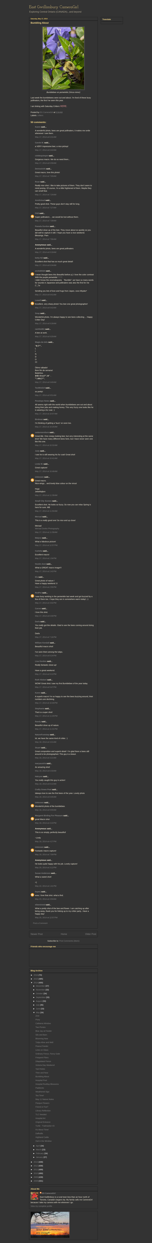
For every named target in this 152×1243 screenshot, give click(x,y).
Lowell (38, 300)
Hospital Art (40, 1118)
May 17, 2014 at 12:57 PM (46, 545)
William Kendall (42, 643)
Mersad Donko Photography (47, 528)
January (39, 1157)
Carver (38, 608)
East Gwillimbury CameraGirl (53, 7)
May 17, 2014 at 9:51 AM (45, 395)
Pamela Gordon (42, 226)
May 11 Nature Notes (44, 1099)
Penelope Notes (42, 401)
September (41, 997)
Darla (37, 621)
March (39, 1150)
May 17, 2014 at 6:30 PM (45, 616)
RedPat (38, 593)
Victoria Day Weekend (45, 1065)
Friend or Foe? (41, 1107)
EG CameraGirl (49, 1193)
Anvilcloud (40, 200)
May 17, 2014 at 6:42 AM (45, 150)
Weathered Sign (42, 1092)
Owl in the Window (43, 1141)
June (38, 1009)
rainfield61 (40, 329)
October (39, 993)
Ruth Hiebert (41, 680)
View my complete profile (41, 1206)
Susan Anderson (42, 873)
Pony (37, 1020)
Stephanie (39, 708)
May (38, 1012)
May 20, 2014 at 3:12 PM (45, 867)
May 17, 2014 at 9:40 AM (45, 382)
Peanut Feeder (41, 1046)
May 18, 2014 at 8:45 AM (45, 797)
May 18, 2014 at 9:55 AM (45, 810)
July (38, 1005)
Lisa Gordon (40, 661)
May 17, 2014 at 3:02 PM (45, 603)
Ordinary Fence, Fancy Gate (47, 1054)
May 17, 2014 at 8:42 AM (45, 308)
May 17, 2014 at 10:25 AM (46, 427)
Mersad (38, 517)
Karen (38, 127)
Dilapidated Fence (43, 1061)
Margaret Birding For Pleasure (49, 815)
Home (64, 934)
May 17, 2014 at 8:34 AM (45, 265)
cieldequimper (41, 156)
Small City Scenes (43, 501)
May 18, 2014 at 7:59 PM (45, 854)
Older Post (90, 934)
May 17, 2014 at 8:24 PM (45, 656)
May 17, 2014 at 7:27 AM (45, 208)
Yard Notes (40, 1069)
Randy (38, 722)
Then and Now (41, 1073)
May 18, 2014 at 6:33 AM (45, 771)
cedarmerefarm (42, 432)
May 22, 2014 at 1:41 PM (45, 886)
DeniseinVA (40, 169)
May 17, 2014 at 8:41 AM (45, 295)
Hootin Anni (40, 564)
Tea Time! (39, 1095)
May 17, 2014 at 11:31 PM (46, 729)
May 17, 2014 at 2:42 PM (45, 571)
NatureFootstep (42, 735)
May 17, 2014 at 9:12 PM (45, 674)
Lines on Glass (41, 1050)
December (40, 986)
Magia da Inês (41, 342)
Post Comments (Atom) (69, 941)
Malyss (38, 538)
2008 (36, 1181)
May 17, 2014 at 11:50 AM (46, 511)
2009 (36, 1177)
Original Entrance (43, 1122)
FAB (37, 213)
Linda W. (39, 464)
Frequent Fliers (42, 1057)
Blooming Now (41, 1039)
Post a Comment (40, 923)
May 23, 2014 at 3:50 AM (45, 899)
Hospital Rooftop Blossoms (47, 1084)
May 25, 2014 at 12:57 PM (46, 917)
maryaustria (40, 763)
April (38, 1146)
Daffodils (39, 1133)
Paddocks (39, 1088)
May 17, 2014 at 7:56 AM (45, 239)
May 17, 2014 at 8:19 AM (45, 252)
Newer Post (37, 934)
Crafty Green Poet (43, 789)
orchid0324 (40, 271)
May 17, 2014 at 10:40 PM (46, 703)
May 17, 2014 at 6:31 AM (45, 137)
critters (40, 115)
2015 (36, 979)
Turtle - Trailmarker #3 (44, 1126)
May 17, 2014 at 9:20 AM (45, 336)
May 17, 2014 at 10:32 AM (46, 445)
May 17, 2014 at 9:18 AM (45, 323)
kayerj (38, 892)
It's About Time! (42, 1130)
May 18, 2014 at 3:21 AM (45, 742)
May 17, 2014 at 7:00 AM (45, 176)
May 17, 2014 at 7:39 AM (45, 221)
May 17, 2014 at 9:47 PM (45, 687)
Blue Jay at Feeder (43, 1031)
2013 (36, 1162)
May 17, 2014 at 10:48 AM (46, 471)
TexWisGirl (40, 388)
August (39, 1001)
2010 (36, 1173)
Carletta (38, 551)
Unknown (39, 477)
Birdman (39, 419)
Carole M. (39, 143)
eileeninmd (40, 905)
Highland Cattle (42, 1137)
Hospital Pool (41, 1080)
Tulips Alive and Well (44, 1042)
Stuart (38, 748)
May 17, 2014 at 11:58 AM (46, 532)
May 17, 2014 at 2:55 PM (45, 587)
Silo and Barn (41, 1035)
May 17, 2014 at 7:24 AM (45, 195)
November (40, 990)
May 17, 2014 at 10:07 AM (46, 414)
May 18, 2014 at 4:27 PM (45, 841)
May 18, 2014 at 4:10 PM (45, 823)
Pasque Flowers (42, 1103)
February (40, 1153)
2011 (36, 1169)
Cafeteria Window (43, 1023)
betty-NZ (39, 258)
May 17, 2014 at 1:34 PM (45, 558)
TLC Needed (40, 1114)
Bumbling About (42, 1076)
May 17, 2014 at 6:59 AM (45, 163)
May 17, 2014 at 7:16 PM (45, 637)
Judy (37, 451)
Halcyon (39, 776)
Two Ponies (40, 1027)
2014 (36, 983)
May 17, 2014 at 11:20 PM (46, 716)
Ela (36, 577)
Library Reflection (43, 1111)
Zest (37, 1016)
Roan (37, 182)
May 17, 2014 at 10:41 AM (46, 458)
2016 (36, 975)
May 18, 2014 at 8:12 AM (45, 784)
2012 (36, 1166)
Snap (37, 313)
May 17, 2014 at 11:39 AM (46, 495)
